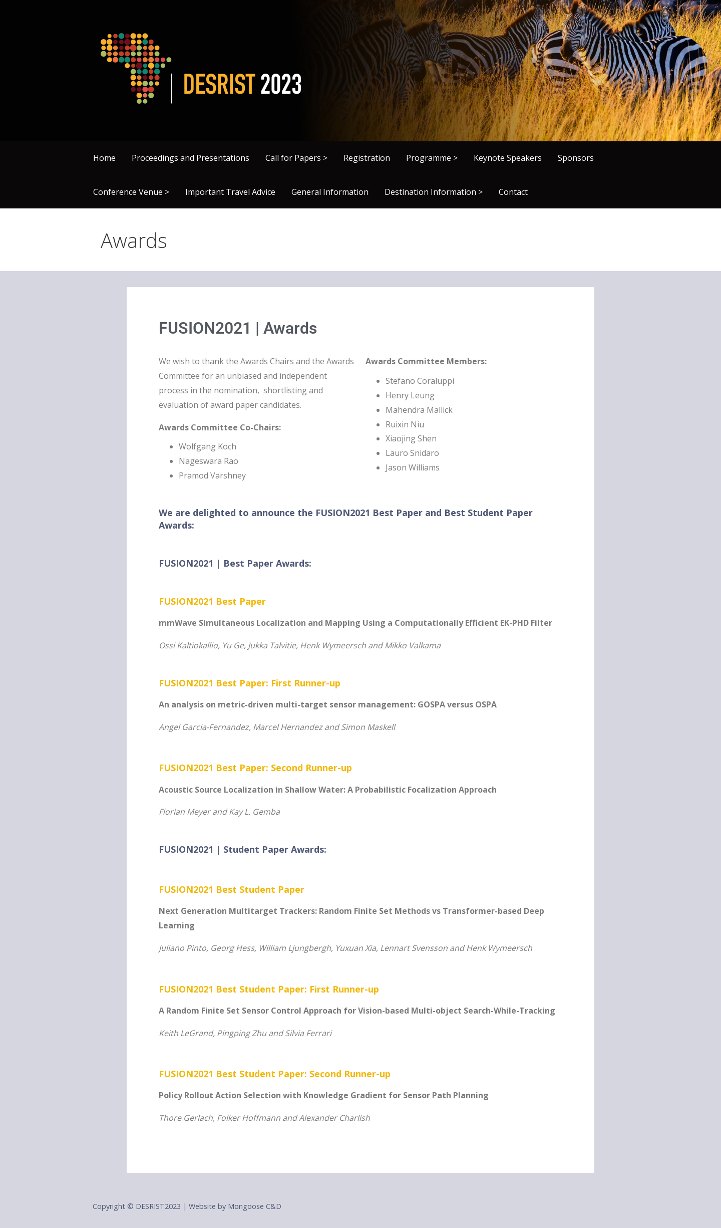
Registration (366, 157)
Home (104, 157)
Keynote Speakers (508, 157)
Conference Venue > (131, 191)
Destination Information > (434, 191)
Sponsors (576, 157)
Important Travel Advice (230, 191)
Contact (513, 191)
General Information (330, 191)
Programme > (432, 157)
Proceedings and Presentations (190, 157)
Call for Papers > (296, 157)
